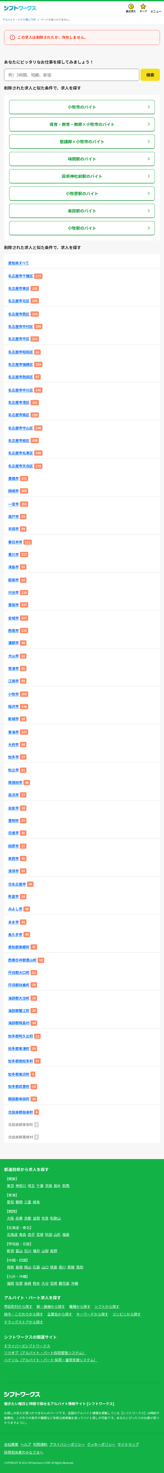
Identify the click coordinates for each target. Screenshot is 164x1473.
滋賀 (36, 1218)
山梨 (45, 1250)
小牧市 (13, 694)
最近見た (131, 11)
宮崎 (53, 1283)
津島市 (13, 567)
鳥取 (10, 1266)
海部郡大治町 (18, 998)
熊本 (36, 1283)
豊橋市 (13, 478)
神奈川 (21, 1185)
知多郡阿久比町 (20, 1036)
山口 (45, 1266)
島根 (19, 1266)
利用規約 (40, 1444)
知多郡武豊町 (18, 1086)
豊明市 (13, 820)
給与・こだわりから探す (23, 1314)
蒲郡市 (13, 642)
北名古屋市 (17, 884)
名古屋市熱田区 (20, 376)
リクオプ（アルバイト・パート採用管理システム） (45, 1352)
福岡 (10, 1283)
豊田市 (13, 604)
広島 (36, 1266)
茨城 (48, 1185)
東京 (10, 1185)
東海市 (13, 732)
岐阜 (36, 1201)
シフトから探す (107, 1306)
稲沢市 (13, 706)
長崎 (27, 1283)
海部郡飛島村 (18, 1022)
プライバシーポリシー (67, 1444)
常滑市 (13, 668)
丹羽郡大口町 (18, 972)
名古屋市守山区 (20, 428)
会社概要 (11, 1444)
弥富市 (13, 896)
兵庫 (19, 1218)
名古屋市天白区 (20, 466)
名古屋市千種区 (20, 275)
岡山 (27, 1266)
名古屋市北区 (18, 300)
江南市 (13, 680)
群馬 (65, 1185)
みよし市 (15, 908)
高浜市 (13, 794)
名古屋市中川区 (20, 390)
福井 (36, 1250)
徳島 (53, 1266)
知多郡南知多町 (20, 1061)
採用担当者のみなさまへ (23, 1452)
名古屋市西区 (18, 314)
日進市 (13, 832)
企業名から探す (59, 1314)
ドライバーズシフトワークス (27, 1345)
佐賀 (19, 1283)
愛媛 (70, 1266)
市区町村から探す (18, 1306)
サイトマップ (128, 1444)
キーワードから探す (92, 1314)
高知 (79, 1266)
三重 (27, 1201)
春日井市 (15, 542)
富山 (19, 1250)
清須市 (13, 871)
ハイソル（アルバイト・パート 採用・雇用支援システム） (50, 1359)
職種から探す (80, 1306)
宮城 (39, 1234)
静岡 (19, 1201)
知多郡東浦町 (18, 1048)
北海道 (12, 1234)
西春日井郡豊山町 (22, 960)
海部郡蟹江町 (18, 1010)
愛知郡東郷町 (18, 947)
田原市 (13, 846)
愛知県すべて (18, 263)
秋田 (48, 1234)
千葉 (39, 1185)
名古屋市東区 (18, 288)
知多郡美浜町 (18, 1074)
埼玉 (31, 1185)
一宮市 (13, 504)
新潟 (10, 1250)
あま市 (13, 922)
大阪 (10, 1218)
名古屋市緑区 (18, 440)
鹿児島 (64, 1283)
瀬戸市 (13, 516)
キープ (143, 11)
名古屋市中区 (18, 338)
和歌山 (55, 1218)
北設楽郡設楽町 (20, 1112)
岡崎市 (13, 490)
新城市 (13, 718)
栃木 (57, 1185)
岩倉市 (13, 808)
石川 (27, 1250)
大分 (45, 1283)
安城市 (13, 618)
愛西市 (13, 858)
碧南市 (13, 579)
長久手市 (15, 934)
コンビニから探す (126, 1314)
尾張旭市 (15, 782)
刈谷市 (13, 592)
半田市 (13, 528)
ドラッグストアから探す (23, 1321)
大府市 (13, 744)
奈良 (45, 1218)
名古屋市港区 (18, 402)
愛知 (10, 1201)
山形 (57, 1234)
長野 (53, 1250)
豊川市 (13, 554)
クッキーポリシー (101, 1444)
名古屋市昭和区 (20, 352)
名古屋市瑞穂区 (20, 364)
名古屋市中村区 (20, 326)
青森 (22, 1234)
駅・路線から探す (51, 1306)
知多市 (13, 757)
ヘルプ (25, 1444)
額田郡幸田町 (18, 1098)
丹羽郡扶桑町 (18, 985)
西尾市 (13, 630)
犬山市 (13, 656)
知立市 (13, 770)
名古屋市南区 (18, 414)
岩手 (31, 1234)
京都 (27, 1218)
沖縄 (74, 1283)
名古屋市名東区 (20, 453)
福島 (65, 1234)
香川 (62, 1266)
